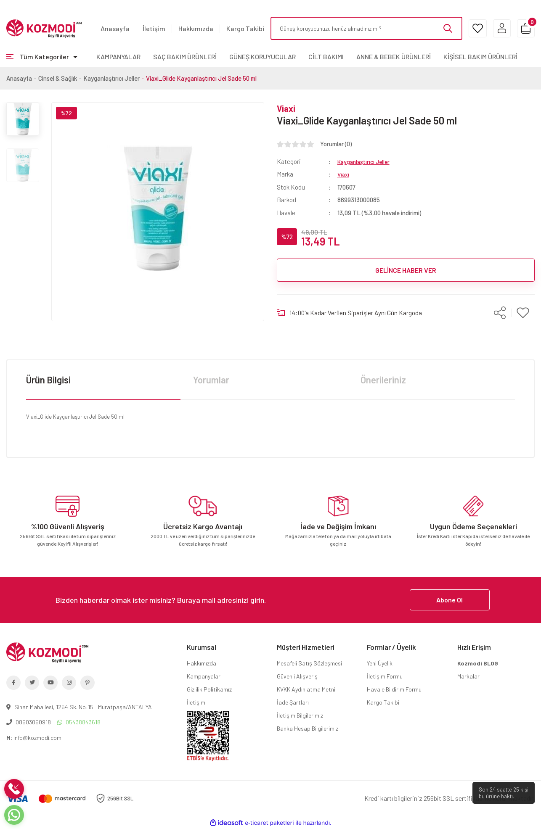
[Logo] (44, 27)
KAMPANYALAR (118, 57)
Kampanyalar (203, 676)
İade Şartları (293, 702)
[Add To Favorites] (523, 312)
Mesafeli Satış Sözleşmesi (309, 663)
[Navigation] (41, 56)
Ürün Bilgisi (48, 379)
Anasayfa (115, 28)
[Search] (358, 28)
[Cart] (523, 28)
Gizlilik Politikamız (209, 689)
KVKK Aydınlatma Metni (306, 689)
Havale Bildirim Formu (394, 689)
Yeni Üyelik (379, 663)
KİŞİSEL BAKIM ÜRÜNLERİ (480, 57)
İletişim (154, 28)
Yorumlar (211, 379)
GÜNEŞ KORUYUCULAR (262, 57)
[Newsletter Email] (270, 599)
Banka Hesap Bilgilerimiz (307, 728)
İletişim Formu (385, 676)
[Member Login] (493, 28)
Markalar (468, 676)
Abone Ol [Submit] (449, 600)
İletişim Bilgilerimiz (300, 715)
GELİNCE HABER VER (405, 270)
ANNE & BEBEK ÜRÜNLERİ (393, 57)
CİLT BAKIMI (326, 57)
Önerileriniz (383, 379)
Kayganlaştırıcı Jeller (365, 161)
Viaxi (286, 108)
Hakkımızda (195, 28)
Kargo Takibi (245, 28)
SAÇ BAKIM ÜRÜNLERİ (185, 57)
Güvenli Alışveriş (297, 676)
